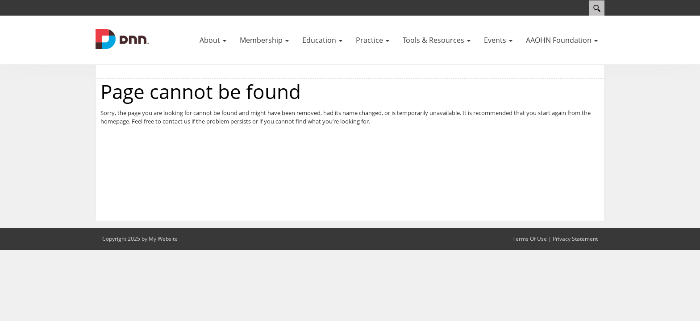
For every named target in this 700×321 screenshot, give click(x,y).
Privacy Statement (575, 239)
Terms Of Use (529, 239)
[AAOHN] (122, 38)
